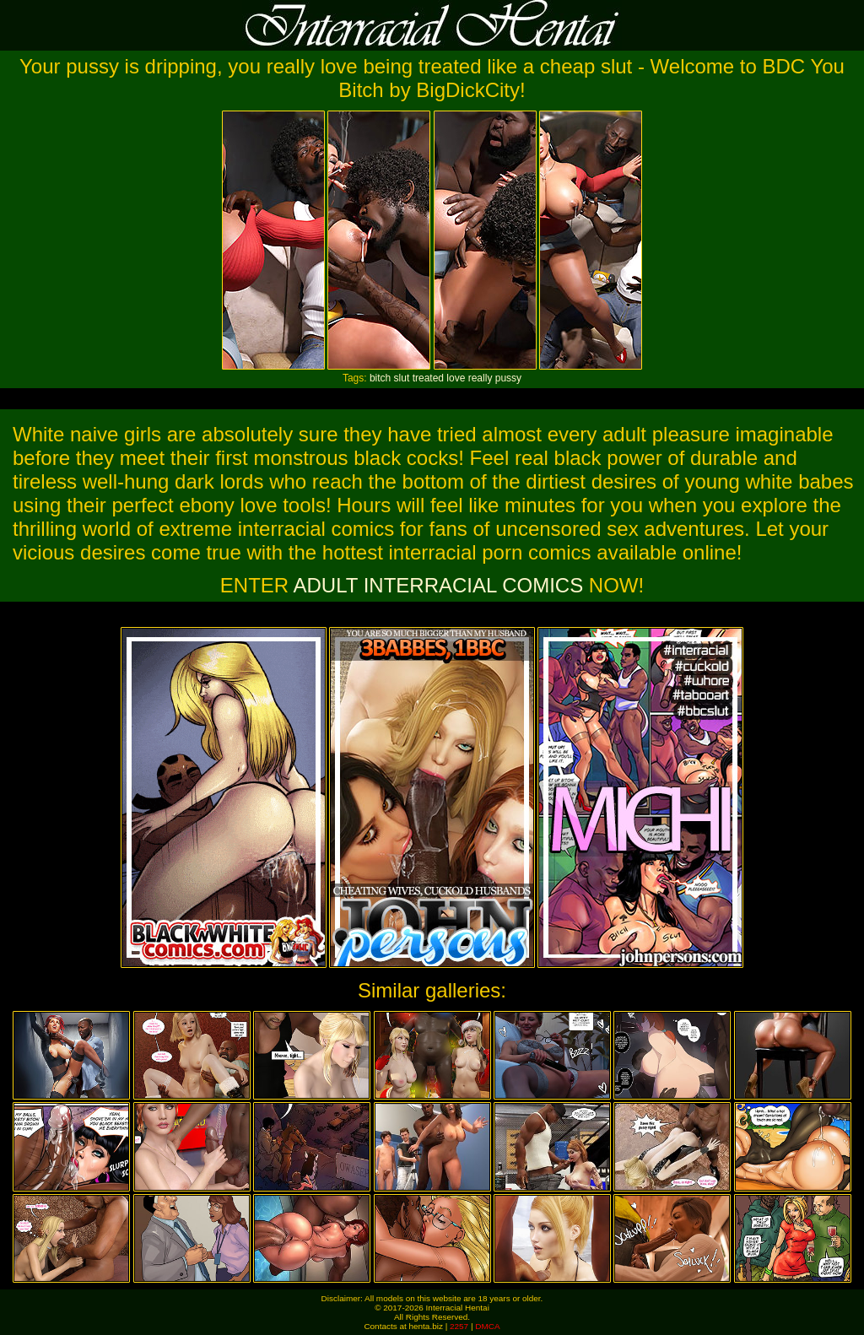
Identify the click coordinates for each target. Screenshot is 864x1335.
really (480, 378)
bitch (380, 378)
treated (428, 378)
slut (402, 378)
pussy (508, 378)
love (455, 378)
